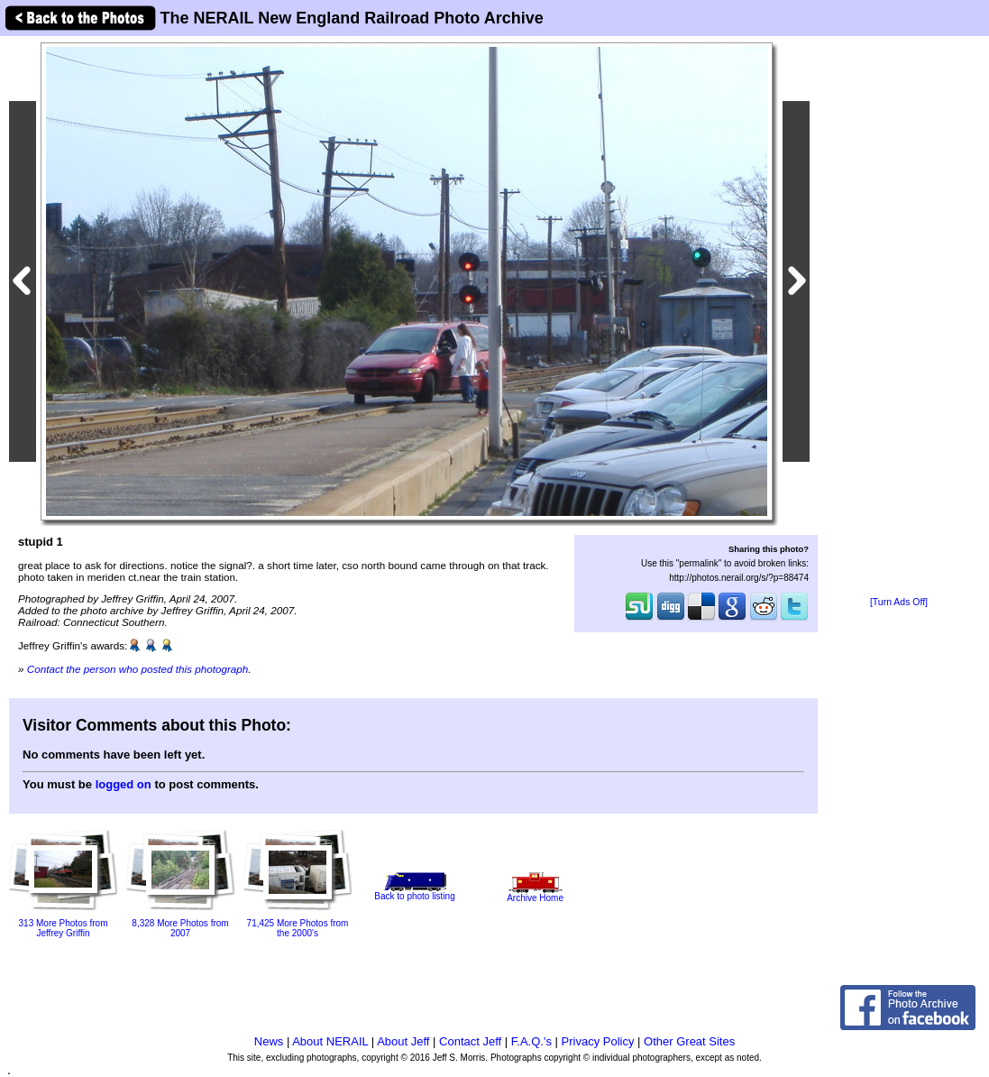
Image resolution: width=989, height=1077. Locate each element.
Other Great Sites (689, 1041)
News (269, 1041)
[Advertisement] (899, 317)
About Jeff (403, 1041)
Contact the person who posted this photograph (138, 669)
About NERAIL (330, 1041)
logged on (123, 784)
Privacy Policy (598, 1041)
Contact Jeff (470, 1041)
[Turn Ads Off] (899, 602)
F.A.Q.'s (531, 1041)
